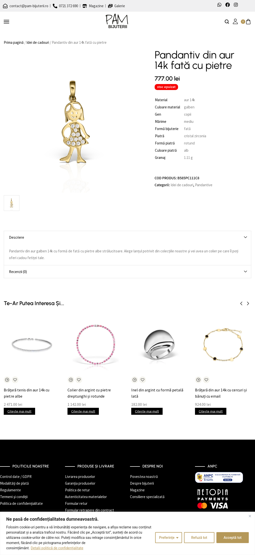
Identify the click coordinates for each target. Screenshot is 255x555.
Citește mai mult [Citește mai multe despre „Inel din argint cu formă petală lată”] (147, 411)
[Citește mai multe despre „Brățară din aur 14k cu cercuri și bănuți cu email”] (198, 379)
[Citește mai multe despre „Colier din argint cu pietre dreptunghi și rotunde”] (70, 379)
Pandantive (203, 185)
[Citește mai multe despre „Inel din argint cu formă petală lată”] (134, 379)
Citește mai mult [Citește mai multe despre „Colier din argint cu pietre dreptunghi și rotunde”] (83, 411)
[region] (127, 533)
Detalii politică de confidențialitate (57, 548)
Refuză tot (199, 538)
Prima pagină (14, 42)
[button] (241, 303)
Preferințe (167, 538)
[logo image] (117, 21)
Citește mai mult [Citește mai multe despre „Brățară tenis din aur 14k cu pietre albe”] (19, 411)
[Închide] (250, 516)
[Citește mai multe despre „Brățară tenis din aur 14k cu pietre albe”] (7, 379)
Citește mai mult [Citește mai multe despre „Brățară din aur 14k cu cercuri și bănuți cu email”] (211, 411)
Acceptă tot (233, 538)
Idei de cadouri (37, 42)
